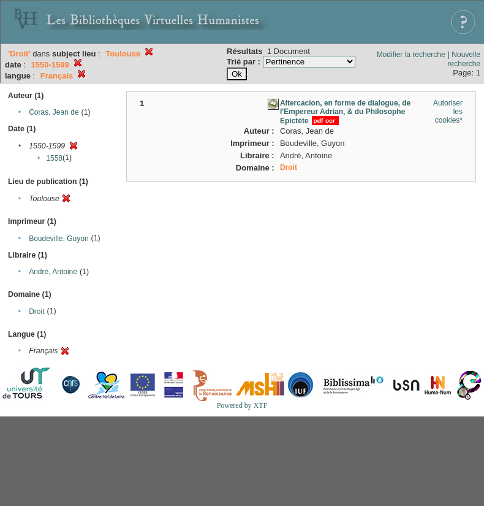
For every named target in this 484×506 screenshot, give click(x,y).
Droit (36, 311)
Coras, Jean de (53, 112)
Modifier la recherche (411, 54)
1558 (54, 158)
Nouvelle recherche (464, 59)
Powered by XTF (242, 405)
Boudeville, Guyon (58, 238)
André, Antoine (53, 271)
